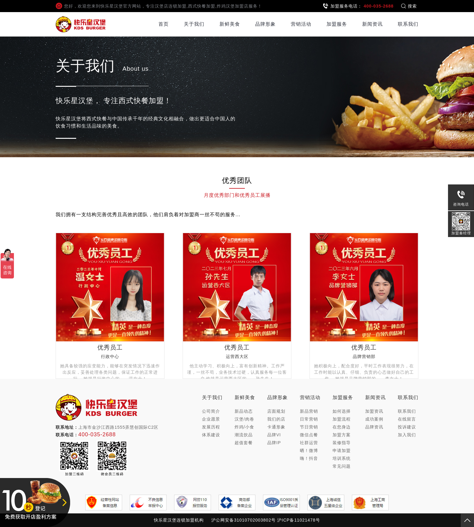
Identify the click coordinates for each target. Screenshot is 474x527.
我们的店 (276, 419)
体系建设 (211, 434)
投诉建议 (407, 427)
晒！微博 (309, 450)
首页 (163, 24)
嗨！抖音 (309, 458)
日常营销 (309, 419)
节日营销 (309, 427)
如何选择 (342, 411)
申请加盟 (342, 450)
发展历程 (211, 427)
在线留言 (407, 419)
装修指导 (342, 442)
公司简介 (211, 411)
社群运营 (309, 442)
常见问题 (342, 466)
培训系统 (342, 458)
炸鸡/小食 (244, 427)
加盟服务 (336, 24)
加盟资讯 (374, 411)
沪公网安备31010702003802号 (243, 520)
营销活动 (301, 24)
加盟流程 (342, 419)
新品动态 (244, 411)
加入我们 (407, 434)
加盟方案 (342, 434)
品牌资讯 (374, 427)
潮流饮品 (244, 434)
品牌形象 (265, 24)
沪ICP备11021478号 (298, 520)
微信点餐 (309, 434)
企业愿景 (211, 419)
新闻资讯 (372, 24)
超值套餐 (244, 442)
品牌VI (274, 434)
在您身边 (342, 427)
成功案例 (374, 419)
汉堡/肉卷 (244, 419)
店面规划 (276, 411)
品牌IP (274, 442)
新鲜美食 (229, 24)
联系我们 (408, 24)
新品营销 (309, 411)
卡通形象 (276, 427)
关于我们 (194, 24)
